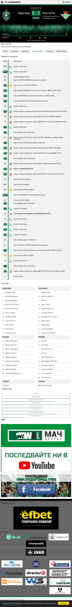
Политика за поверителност (12, 605)
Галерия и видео (61, 51)
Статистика (14, 51)
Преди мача (25, 51)
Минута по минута (37, 51)
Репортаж (50, 51)
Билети (5, 51)
